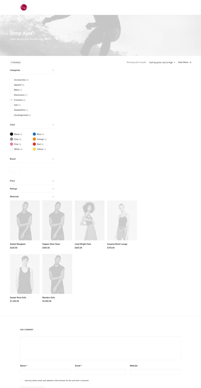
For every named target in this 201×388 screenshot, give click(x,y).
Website (134, 261)
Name (23, 261)
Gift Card (91, 354)
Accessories (93, 340)
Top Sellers (92, 359)
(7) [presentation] (26, 95)
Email (78, 261)
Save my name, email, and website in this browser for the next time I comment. (57, 276)
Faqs (144, 325)
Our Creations (121, 330)
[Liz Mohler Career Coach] (23, 7)
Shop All (91, 325)
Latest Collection (95, 349)
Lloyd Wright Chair (137, 112)
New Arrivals (93, 344)
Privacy (145, 344)
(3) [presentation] (27, 80)
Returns (145, 335)
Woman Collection (96, 330)
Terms (144, 340)
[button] (79, 89)
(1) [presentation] (21, 90)
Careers (118, 344)
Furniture (16, 62)
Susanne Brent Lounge (171, 112)
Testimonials (120, 335)
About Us (119, 325)
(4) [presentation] (20, 139)
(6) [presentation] (23, 85)
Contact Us (120, 349)
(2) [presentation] (19, 105)
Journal (118, 340)
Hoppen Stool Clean (105, 112)
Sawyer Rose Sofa (72, 166)
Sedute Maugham (72, 112)
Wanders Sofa (102, 166)
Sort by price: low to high (161, 62)
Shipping (146, 330)
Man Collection (94, 335)
